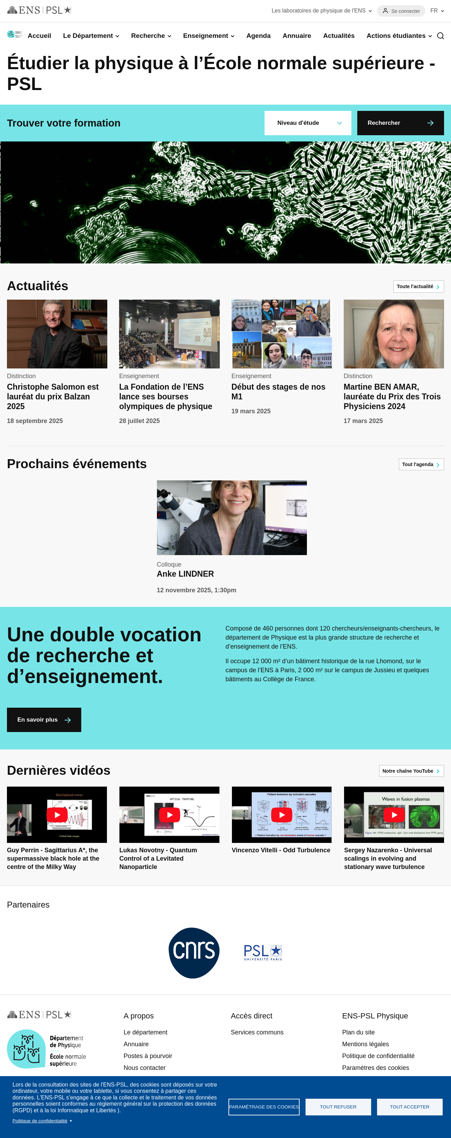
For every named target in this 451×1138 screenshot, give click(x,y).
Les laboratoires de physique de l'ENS (319, 11)
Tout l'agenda (417, 464)
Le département (145, 1032)
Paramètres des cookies (375, 1067)
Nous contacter (145, 1067)
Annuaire (297, 35)
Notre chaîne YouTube (408, 771)
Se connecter (405, 11)
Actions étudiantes (396, 35)
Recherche (148, 35)
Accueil (39, 35)
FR (434, 11)
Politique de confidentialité (39, 1120)
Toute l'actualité (415, 286)
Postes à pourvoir (148, 1055)
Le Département (88, 35)
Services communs (257, 1032)
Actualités (339, 35)
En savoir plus (37, 719)
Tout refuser (338, 1106)
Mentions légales (365, 1044)
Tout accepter (409, 1106)
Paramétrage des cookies (264, 1106)
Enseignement (205, 35)
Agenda (259, 35)
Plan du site (358, 1032)
